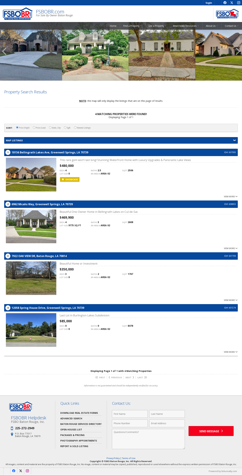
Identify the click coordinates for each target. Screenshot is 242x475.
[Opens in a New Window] (224, 2)
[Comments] (148, 439)
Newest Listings (82, 127)
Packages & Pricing (72, 435)
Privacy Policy (113, 458)
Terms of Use (128, 458)
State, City (55, 127)
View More (231, 196)
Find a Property (131, 26)
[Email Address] (167, 423)
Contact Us (230, 26)
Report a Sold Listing (74, 446)
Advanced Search (71, 418)
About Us (211, 26)
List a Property (156, 26)
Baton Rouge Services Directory (81, 424)
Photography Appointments (78, 440)
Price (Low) (39, 127)
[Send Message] (211, 431)
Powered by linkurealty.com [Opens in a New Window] (223, 471)
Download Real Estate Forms (79, 413)
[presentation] (211, 416)
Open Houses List (71, 429)
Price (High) (23, 127)
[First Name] (130, 414)
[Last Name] (167, 414)
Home (113, 26)
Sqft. (67, 127)
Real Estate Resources (185, 26)
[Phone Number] (130, 423)
